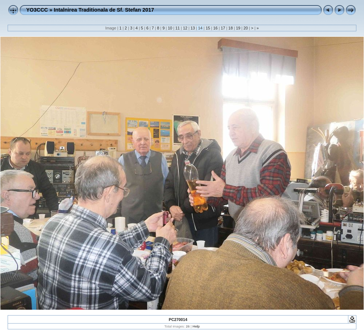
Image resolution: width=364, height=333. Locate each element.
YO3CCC (37, 10)
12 (185, 28)
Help (196, 326)
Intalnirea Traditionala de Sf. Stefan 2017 (104, 10)
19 (238, 28)
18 (230, 28)
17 (223, 28)
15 (208, 28)
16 (215, 28)
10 (170, 28)
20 (245, 28)
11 (177, 28)
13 (192, 28)
